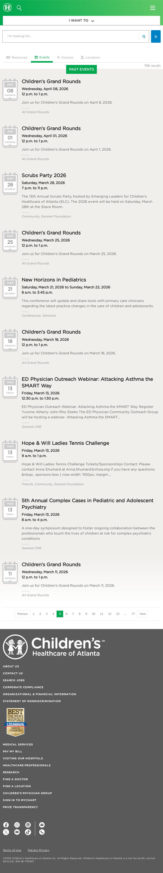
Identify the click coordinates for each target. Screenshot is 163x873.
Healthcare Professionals (27, 765)
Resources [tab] (16, 57)
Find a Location (17, 786)
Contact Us (13, 673)
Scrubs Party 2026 (44, 175)
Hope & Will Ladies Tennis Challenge (65, 443)
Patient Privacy (38, 850)
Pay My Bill (12, 751)
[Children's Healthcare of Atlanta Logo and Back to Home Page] (7, 5)
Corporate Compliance (23, 687)
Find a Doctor (15, 779)
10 (93, 614)
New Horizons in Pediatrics (54, 280)
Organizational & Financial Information (39, 694)
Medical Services (18, 744)
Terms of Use (12, 850)
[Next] (143, 614)
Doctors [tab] (64, 57)
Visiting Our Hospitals (23, 758)
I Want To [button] (81, 20)
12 (109, 614)
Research (11, 772)
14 (125, 614)
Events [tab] (42, 57)
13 (117, 614)
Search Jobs (14, 680)
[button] (152, 7)
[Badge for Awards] (15, 722)
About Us (11, 666)
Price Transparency (20, 807)
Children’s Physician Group (27, 793)
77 (133, 614)
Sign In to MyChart (19, 800)
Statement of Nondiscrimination (32, 701)
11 (101, 614)
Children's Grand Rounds (51, 81)
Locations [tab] (90, 57)
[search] (144, 36)
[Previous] (22, 614)
